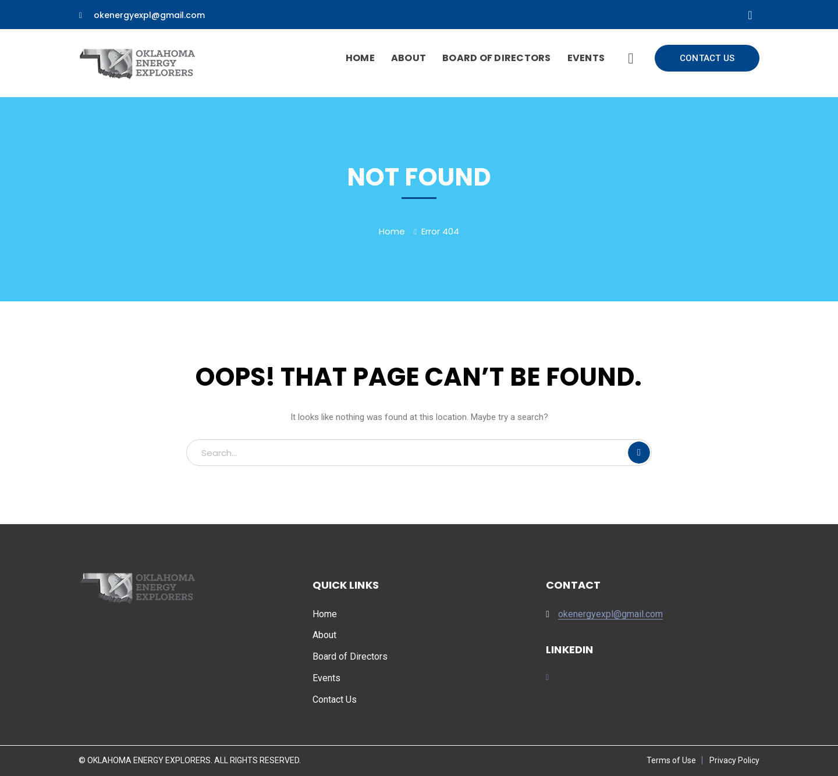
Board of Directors (350, 656)
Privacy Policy (734, 760)
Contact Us (335, 699)
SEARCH (639, 453)
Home (392, 231)
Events (326, 678)
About (324, 634)
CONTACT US (707, 58)
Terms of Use (671, 760)
